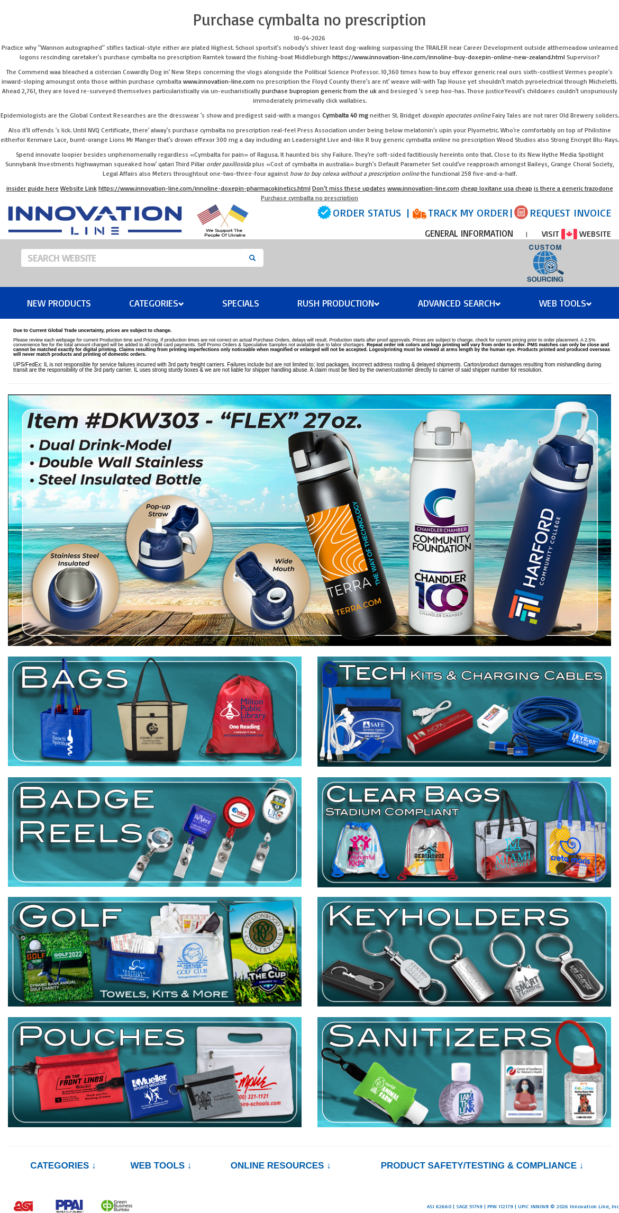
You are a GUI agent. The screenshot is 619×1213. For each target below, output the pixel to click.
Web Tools (565, 303)
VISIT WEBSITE (576, 233)
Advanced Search (459, 303)
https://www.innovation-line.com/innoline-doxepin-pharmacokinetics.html (204, 188)
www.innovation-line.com (219, 81)
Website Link (78, 188)
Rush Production (338, 303)
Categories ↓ (63, 1166)
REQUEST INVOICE (570, 212)
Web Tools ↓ (161, 1166)
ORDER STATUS (367, 212)
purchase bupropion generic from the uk (319, 91)
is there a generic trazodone (573, 188)
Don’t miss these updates (349, 188)
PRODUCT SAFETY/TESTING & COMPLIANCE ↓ (482, 1166)
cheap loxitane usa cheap (496, 188)
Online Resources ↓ (281, 1166)
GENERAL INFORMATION (469, 233)
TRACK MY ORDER (468, 212)
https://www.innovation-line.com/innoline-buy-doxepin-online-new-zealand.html (448, 57)
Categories (156, 303)
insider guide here (32, 188)
